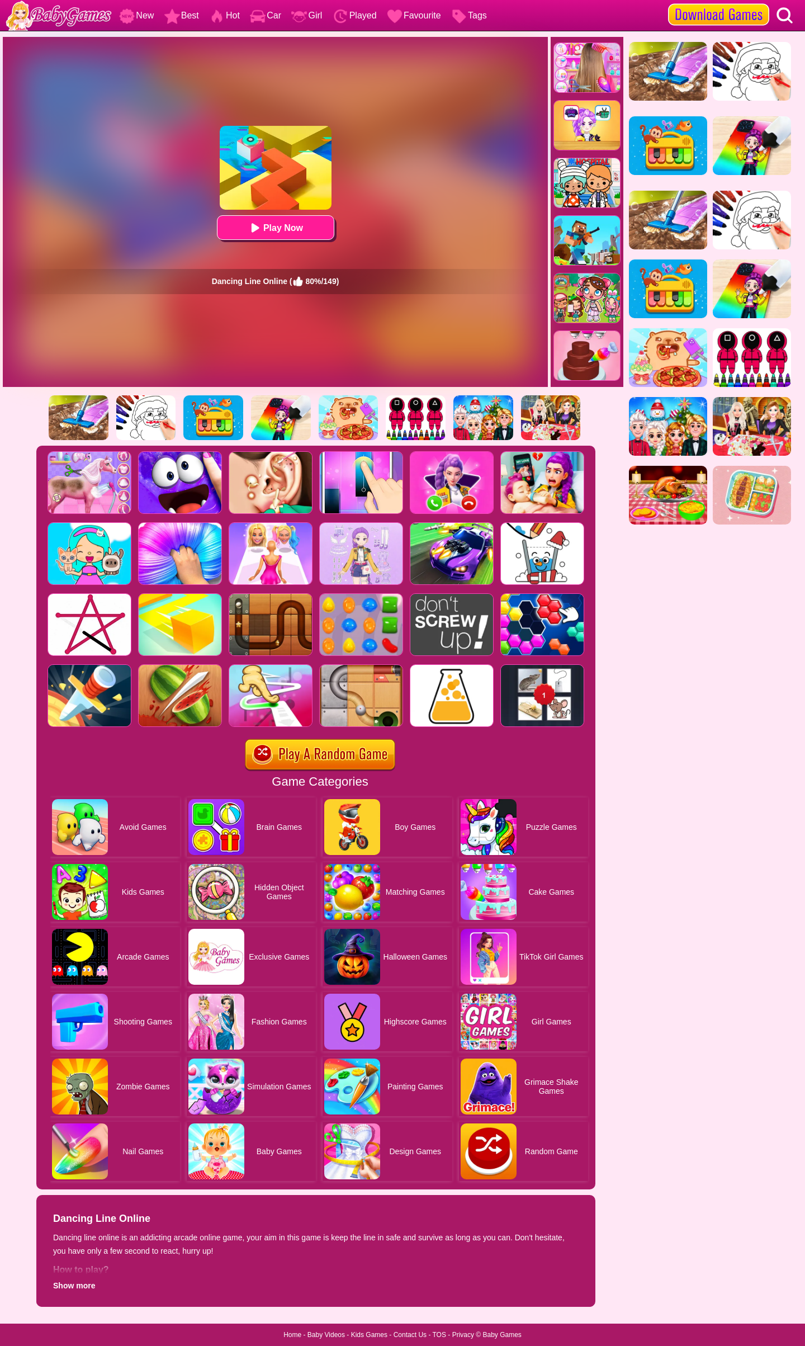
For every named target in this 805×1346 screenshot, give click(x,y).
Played (355, 15)
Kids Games (369, 1335)
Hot (224, 15)
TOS (439, 1335)
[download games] (718, 4)
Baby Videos (326, 1335)
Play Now (275, 228)
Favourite (414, 15)
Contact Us (410, 1335)
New (136, 15)
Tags (469, 15)
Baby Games (501, 1335)
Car (265, 15)
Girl (306, 15)
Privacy (463, 1335)
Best (181, 15)
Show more (74, 1285)
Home (292, 1335)
